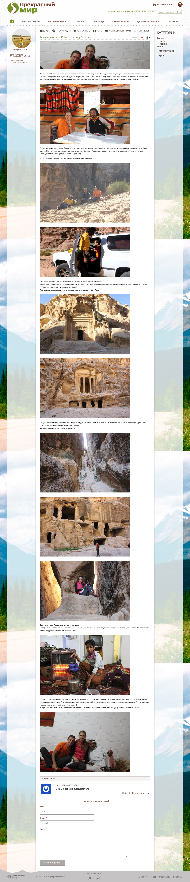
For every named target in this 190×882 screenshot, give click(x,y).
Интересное (120, 21)
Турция (160, 38)
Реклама (177, 877)
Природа (98, 21)
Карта (160, 55)
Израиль (161, 41)
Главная (11, 21)
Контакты (141, 30)
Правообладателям (160, 877)
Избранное (83, 30)
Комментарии (165, 51)
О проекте (143, 877)
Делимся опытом (148, 21)
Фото (99, 30)
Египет (160, 46)
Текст (43, 829)
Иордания (162, 43)
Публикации (63, 30)
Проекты (173, 21)
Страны (79, 21)
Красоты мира (30, 21)
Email (42, 818)
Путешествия (57, 21)
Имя (42, 806)
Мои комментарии (118, 30)
